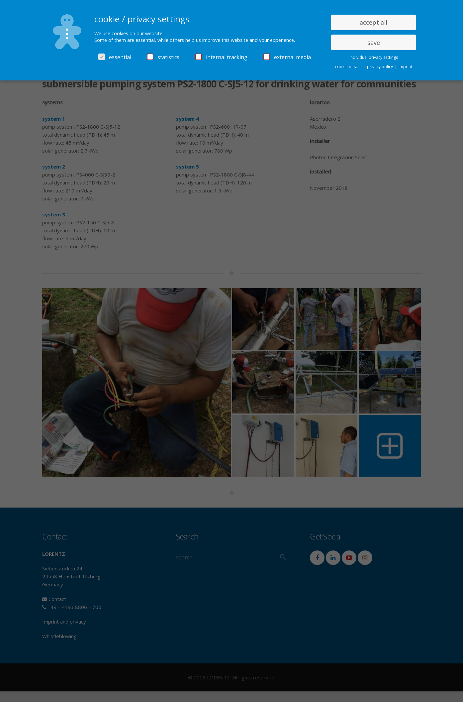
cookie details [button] (348, 66)
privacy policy (380, 66)
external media (287, 57)
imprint (405, 66)
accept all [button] (373, 22)
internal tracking (221, 57)
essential (114, 57)
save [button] (373, 43)
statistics (163, 57)
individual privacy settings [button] (373, 57)
